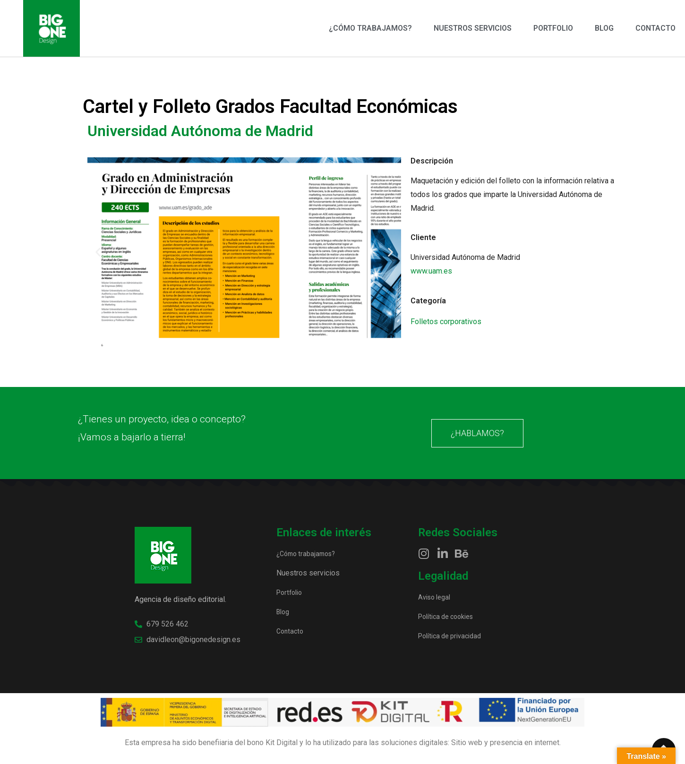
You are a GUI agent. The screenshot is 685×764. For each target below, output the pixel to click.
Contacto (655, 28)
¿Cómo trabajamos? (370, 28)
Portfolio (553, 28)
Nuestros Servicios (473, 28)
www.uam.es (431, 270)
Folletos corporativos (446, 321)
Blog (604, 28)
